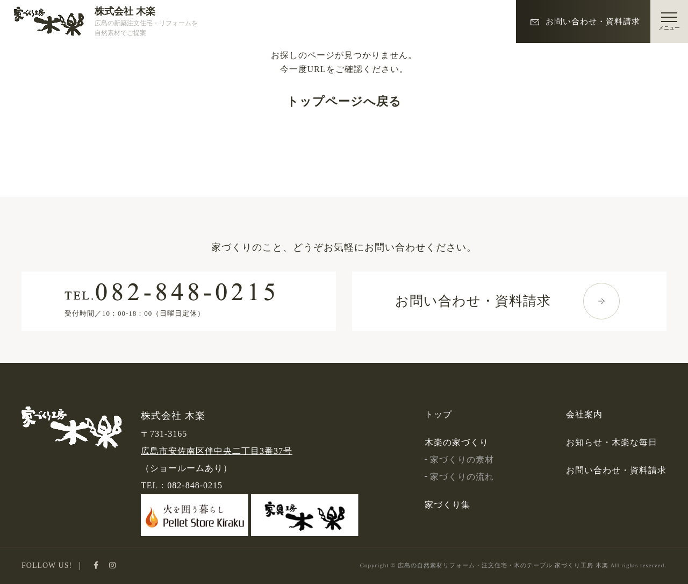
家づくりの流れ (459, 476)
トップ (438, 414)
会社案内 (584, 414)
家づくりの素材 (459, 459)
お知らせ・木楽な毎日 (611, 442)
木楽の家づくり (457, 442)
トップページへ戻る (344, 101)
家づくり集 (447, 504)
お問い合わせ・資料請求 (586, 21)
